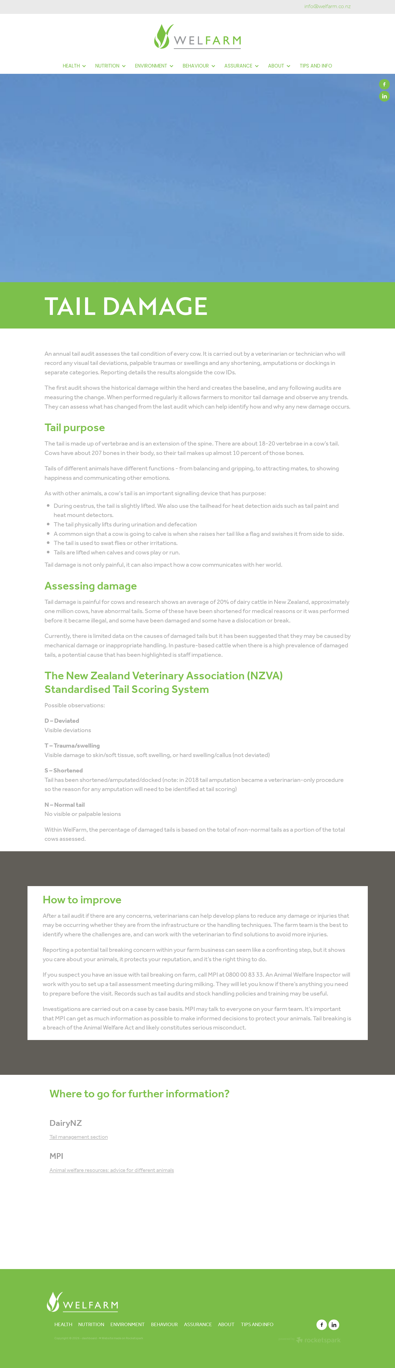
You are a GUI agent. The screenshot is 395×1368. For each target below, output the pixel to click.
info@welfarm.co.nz (327, 7)
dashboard (89, 1338)
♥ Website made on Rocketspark (121, 1338)
